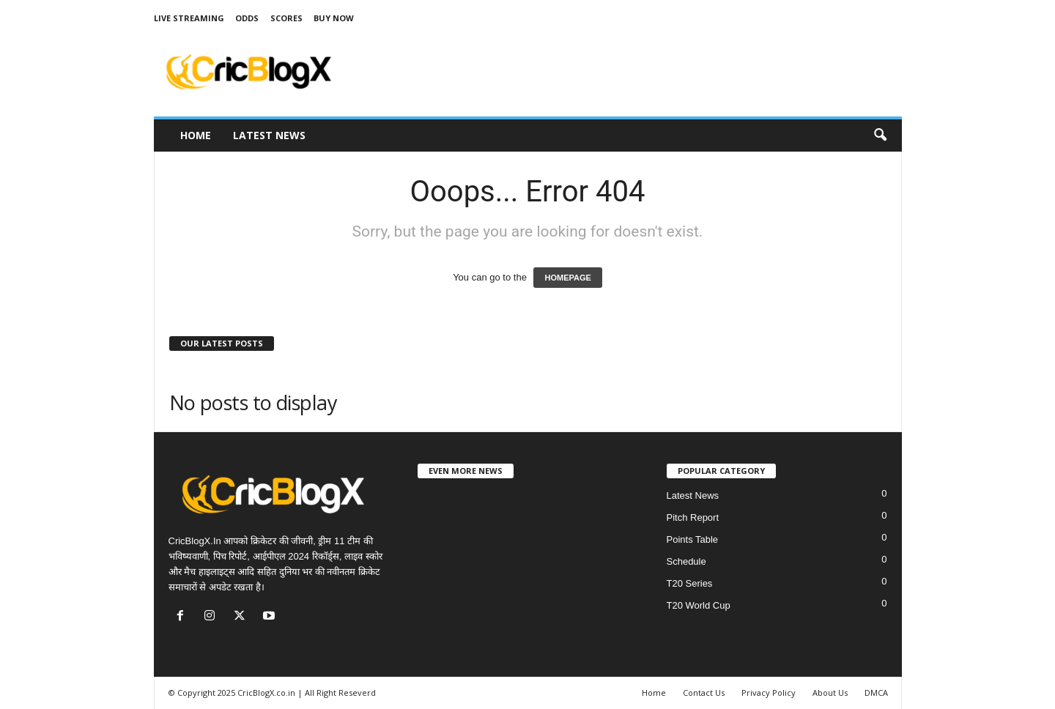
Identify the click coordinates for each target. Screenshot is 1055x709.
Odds (247, 17)
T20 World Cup (698, 605)
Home (195, 135)
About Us (830, 692)
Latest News (269, 135)
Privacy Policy (768, 692)
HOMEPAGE (567, 277)
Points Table (693, 539)
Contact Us (704, 692)
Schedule (686, 561)
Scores (286, 17)
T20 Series (690, 583)
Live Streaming (189, 17)
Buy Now (334, 17)
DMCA (876, 692)
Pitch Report (693, 517)
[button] (880, 135)
